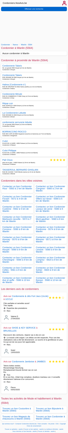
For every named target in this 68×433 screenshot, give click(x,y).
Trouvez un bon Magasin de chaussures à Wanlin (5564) (16, 417)
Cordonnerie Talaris (12, 66)
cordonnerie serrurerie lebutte (17, 122)
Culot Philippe (9, 150)
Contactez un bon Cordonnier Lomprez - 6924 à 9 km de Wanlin (50, 259)
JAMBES (41, 361)
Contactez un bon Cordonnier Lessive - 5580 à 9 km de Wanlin (50, 249)
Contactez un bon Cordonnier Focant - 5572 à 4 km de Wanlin (17, 198)
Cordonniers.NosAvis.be (15, 3)
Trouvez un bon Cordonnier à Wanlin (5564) (50, 417)
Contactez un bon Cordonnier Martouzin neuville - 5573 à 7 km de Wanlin (17, 219)
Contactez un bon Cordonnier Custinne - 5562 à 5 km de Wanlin (17, 209)
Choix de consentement (34, 426)
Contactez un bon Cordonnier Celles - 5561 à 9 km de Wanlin (17, 270)
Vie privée (51, 424)
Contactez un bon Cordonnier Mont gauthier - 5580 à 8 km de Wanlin (50, 219)
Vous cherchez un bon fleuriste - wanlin (24, 431)
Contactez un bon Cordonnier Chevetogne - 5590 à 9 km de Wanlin (17, 259)
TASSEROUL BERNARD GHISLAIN (20, 170)
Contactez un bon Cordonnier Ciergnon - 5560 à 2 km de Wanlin (50, 188)
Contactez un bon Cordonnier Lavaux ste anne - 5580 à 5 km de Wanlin (50, 209)
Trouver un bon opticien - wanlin (33, 429)
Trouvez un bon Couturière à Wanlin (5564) (16, 409)
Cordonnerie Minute (12, 94)
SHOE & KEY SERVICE (24, 328)
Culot (5, 141)
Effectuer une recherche (34, 9)
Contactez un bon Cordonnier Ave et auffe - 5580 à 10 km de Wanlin (17, 280)
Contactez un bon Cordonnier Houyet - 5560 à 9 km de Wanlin (17, 249)
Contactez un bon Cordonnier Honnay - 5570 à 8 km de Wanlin (17, 239)
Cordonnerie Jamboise (23, 361)
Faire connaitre (42, 424)
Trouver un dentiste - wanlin (46, 431)
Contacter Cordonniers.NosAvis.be (25, 424)
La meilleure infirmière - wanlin (53, 429)
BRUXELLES (10, 331)
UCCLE (9, 299)
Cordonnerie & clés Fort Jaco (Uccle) (30, 296)
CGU (57, 424)
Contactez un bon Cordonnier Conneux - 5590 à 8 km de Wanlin (17, 229)
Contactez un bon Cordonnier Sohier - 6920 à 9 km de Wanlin (50, 270)
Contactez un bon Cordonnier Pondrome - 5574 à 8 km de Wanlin (50, 229)
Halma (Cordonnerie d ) (14, 84)
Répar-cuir (7, 103)
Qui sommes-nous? (8, 424)
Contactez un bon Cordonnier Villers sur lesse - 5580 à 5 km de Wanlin (50, 198)
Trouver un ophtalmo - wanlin (14, 429)
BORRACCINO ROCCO (14, 132)
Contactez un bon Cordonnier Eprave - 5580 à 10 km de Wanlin (50, 280)
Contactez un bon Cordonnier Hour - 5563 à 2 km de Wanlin (17, 187)
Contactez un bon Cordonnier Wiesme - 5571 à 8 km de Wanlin (50, 239)
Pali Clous (7, 160)
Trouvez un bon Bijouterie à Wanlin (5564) (49, 409)
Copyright (63, 424)
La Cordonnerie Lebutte (14, 113)
